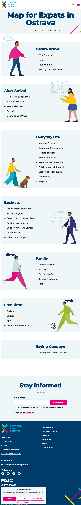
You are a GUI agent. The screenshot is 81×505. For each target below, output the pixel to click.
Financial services (47, 157)
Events (45, 435)
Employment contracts (19, 209)
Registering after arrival (19, 97)
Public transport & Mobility (51, 167)
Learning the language (50, 172)
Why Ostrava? (45, 55)
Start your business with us (21, 218)
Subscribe (58, 402)
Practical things (15, 106)
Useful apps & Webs (17, 116)
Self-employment (16, 213)
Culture (11, 311)
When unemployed (17, 237)
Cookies (19, 502)
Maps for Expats (46, 143)
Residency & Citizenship (50, 148)
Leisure (10, 316)
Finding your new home (50, 69)
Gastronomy (44, 176)
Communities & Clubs (18, 325)
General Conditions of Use (11, 454)
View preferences (37, 498)
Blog (44, 444)
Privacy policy (25, 502)
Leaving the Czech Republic (52, 352)
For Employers (49, 431)
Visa (40, 60)
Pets (40, 284)
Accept (9, 498)
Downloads (5, 437)
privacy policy (57, 407)
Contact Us (47, 448)
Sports (10, 320)
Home (23, 30)
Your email (19, 398)
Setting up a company (18, 223)
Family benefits (46, 274)
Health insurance (15, 101)
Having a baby (45, 269)
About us (46, 439)
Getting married (46, 264)
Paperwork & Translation (50, 162)
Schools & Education (48, 279)
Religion (42, 181)
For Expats (33, 30)
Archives (29, 413)
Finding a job (45, 65)
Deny (23, 498)
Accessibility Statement (10, 450)
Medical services (46, 153)
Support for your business (20, 228)
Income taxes (14, 232)
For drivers (12, 111)
